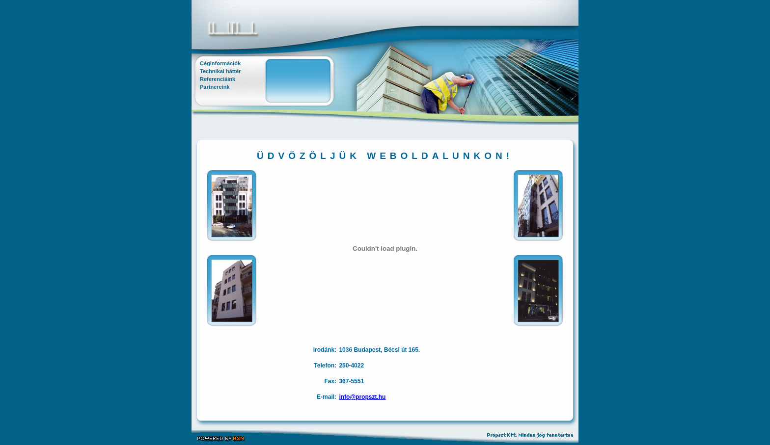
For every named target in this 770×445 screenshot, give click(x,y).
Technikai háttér (220, 71)
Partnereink (215, 87)
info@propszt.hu (362, 396)
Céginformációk (220, 63)
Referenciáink (217, 79)
